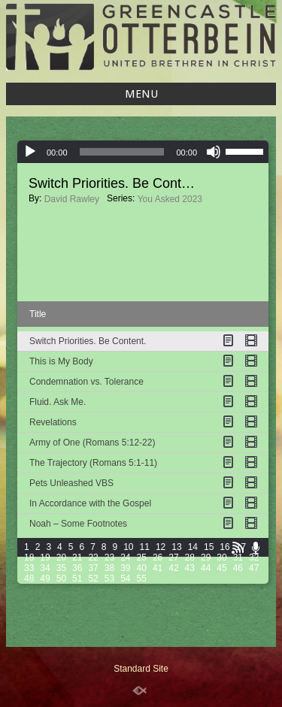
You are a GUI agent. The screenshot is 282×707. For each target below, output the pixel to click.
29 (206, 557)
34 (45, 568)
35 (61, 568)
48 (29, 578)
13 (176, 547)
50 (61, 578)
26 (157, 557)
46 (238, 568)
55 (142, 578)
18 (29, 557)
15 (209, 547)
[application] (142, 151)
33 (29, 568)
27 (173, 557)
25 (142, 557)
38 (109, 568)
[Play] (30, 151)
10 (128, 547)
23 (109, 557)
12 (160, 547)
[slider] (122, 152)
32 (254, 557)
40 (142, 568)
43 (190, 568)
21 (77, 557)
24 (125, 557)
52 (93, 578)
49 (45, 578)
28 (190, 557)
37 (93, 568)
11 (145, 547)
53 (109, 578)
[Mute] (213, 151)
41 (157, 568)
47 (254, 568)
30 (221, 557)
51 (77, 578)
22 (93, 557)
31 (238, 557)
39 (125, 568)
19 (45, 557)
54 (125, 578)
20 (61, 557)
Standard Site (141, 668)
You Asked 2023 (170, 199)
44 (206, 568)
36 (77, 568)
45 (221, 568)
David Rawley (71, 199)
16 (224, 547)
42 (173, 568)
